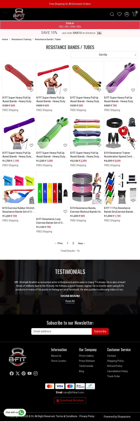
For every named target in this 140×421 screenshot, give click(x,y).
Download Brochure (70, 400)
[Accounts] (127, 14)
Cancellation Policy (117, 371)
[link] (112, 14)
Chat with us (15, 412)
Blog (81, 371)
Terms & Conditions (66, 416)
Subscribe (100, 331)
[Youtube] (29, 374)
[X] (17, 374)
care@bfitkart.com (73, 392)
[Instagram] (35, 374)
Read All (70, 301)
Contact (111, 355)
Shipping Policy (115, 360)
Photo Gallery (86, 355)
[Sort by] (104, 54)
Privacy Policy (87, 416)
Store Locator (58, 360)
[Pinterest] (23, 374)
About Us (56, 355)
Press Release (87, 360)
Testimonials (86, 366)
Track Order (113, 376)
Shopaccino (124, 416)
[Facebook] (11, 374)
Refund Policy (114, 366)
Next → (82, 243)
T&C (99, 33)
